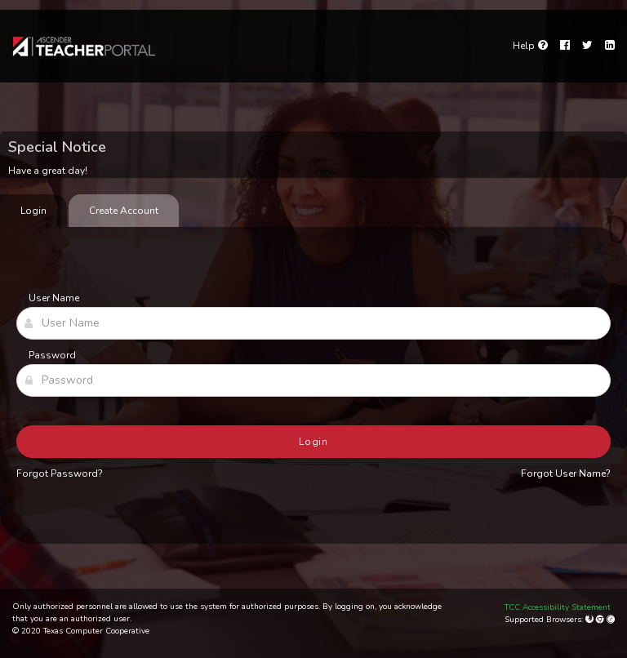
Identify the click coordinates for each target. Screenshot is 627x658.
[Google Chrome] (601, 619)
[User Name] (313, 323)
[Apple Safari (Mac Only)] (611, 619)
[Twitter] (587, 46)
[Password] (313, 380)
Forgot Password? (59, 473)
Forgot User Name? (566, 473)
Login (314, 441)
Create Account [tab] (123, 210)
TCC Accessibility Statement (558, 607)
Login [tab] (33, 210)
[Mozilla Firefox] (590, 619)
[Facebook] (565, 46)
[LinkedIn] (610, 46)
